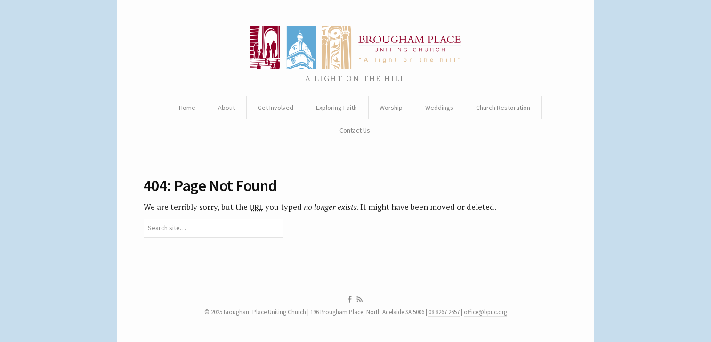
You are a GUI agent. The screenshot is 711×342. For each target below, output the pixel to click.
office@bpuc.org (485, 312)
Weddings (439, 107)
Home (187, 107)
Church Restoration (503, 107)
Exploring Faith (336, 107)
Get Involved (275, 107)
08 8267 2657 (444, 312)
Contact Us (354, 130)
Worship (391, 107)
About (226, 107)
